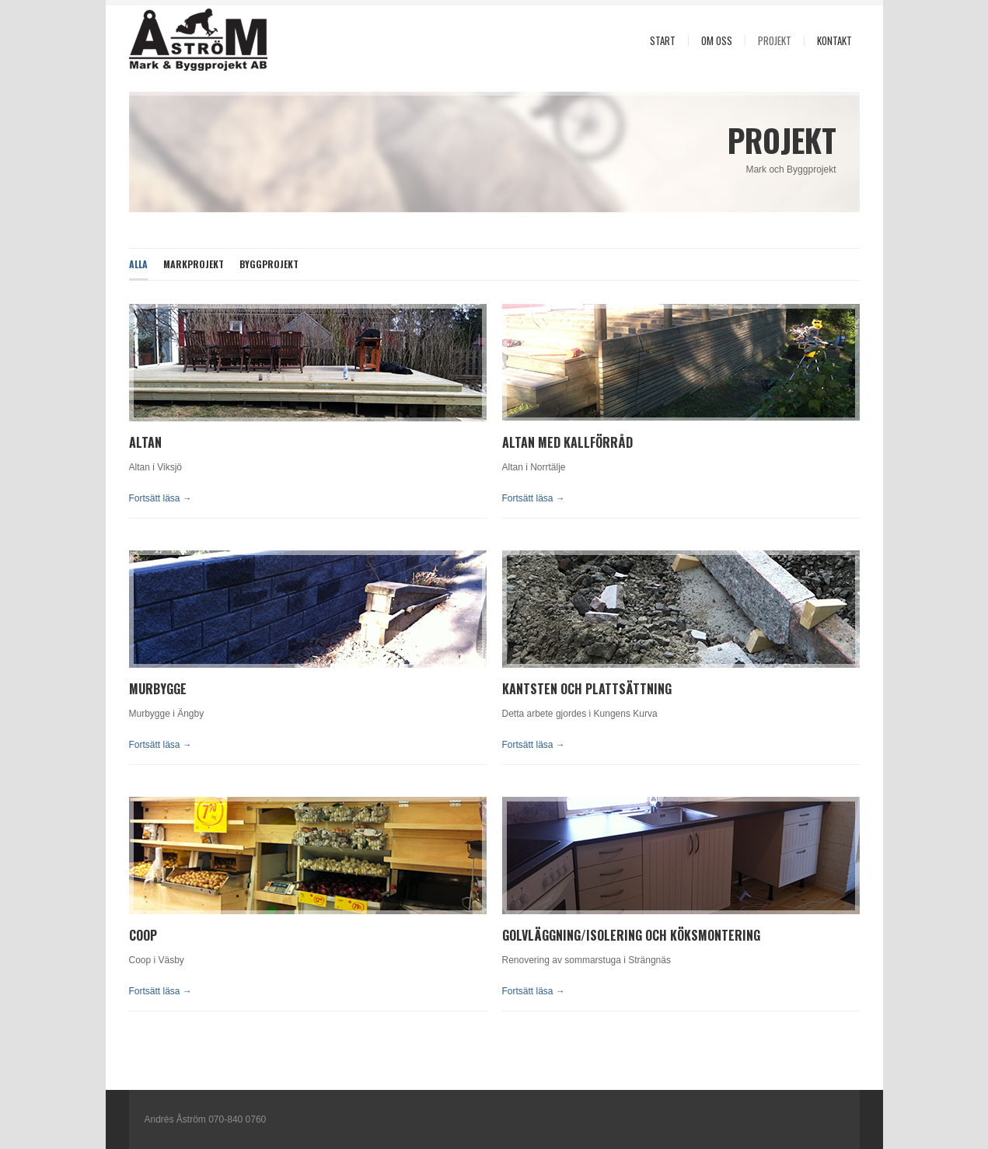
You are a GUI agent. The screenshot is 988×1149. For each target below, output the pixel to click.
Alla (138, 264)
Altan (145, 442)
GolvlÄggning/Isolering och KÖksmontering (631, 935)
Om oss (716, 41)
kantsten (529, 688)
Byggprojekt (268, 264)
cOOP (143, 935)
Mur (141, 688)
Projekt (774, 41)
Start (663, 41)
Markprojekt (193, 264)
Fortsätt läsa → (160, 498)
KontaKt (834, 41)
